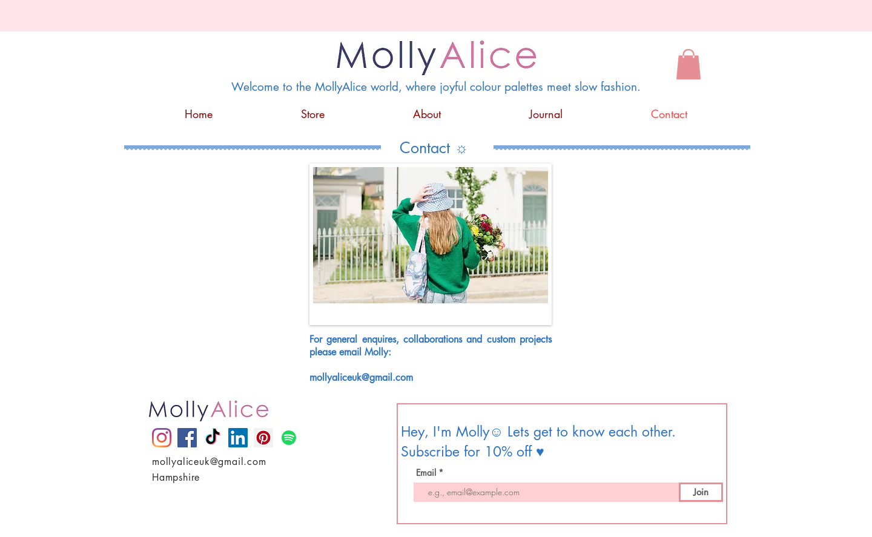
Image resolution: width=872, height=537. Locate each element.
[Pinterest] (263, 437)
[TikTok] (212, 437)
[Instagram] (161, 437)
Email (427, 473)
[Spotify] (289, 437)
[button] (688, 64)
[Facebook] (187, 437)
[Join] (701, 492)
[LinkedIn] (238, 437)
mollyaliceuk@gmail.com (361, 377)
